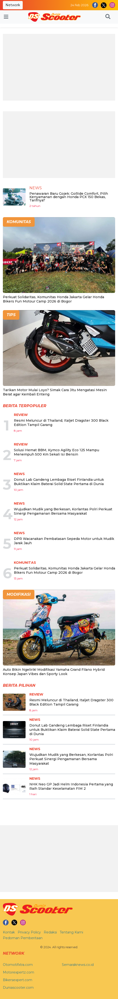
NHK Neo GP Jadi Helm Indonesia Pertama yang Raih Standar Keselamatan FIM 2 (71, 786)
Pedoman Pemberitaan (23, 938)
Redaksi (50, 932)
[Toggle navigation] (6, 17)
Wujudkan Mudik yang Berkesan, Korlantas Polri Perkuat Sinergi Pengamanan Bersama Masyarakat (63, 511)
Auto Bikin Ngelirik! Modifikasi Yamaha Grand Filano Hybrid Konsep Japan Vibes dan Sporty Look (54, 671)
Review (21, 415)
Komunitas (25, 562)
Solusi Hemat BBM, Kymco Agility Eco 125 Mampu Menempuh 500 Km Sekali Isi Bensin (56, 452)
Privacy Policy (29, 932)
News (35, 188)
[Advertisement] (59, 67)
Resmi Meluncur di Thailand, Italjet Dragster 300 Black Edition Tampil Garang (71, 702)
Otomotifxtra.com (18, 965)
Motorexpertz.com (18, 972)
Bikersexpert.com (17, 980)
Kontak (9, 932)
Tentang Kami (71, 932)
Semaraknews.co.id (78, 965)
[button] (108, 17)
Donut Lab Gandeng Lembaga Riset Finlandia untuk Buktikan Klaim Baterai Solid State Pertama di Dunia (59, 481)
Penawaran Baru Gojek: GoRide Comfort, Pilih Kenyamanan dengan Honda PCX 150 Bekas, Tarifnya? (68, 196)
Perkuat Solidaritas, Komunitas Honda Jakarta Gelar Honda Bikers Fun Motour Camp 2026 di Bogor (53, 299)
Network (12, 5)
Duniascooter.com (18, 987)
